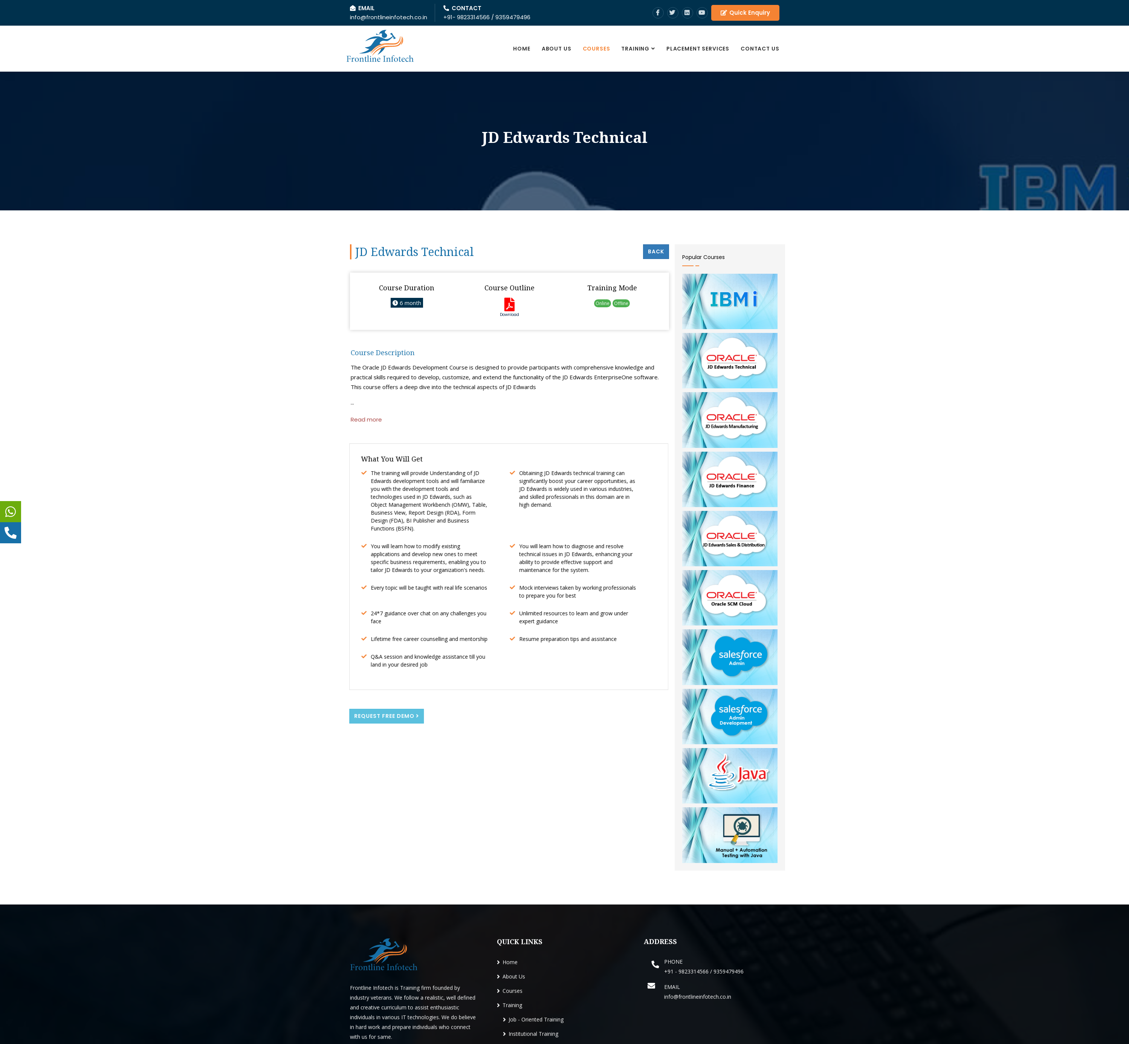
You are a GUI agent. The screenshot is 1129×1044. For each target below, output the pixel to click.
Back (656, 251)
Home (521, 48)
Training (635, 48)
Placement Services (697, 48)
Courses (596, 48)
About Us (556, 48)
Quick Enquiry (745, 13)
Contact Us (760, 48)
